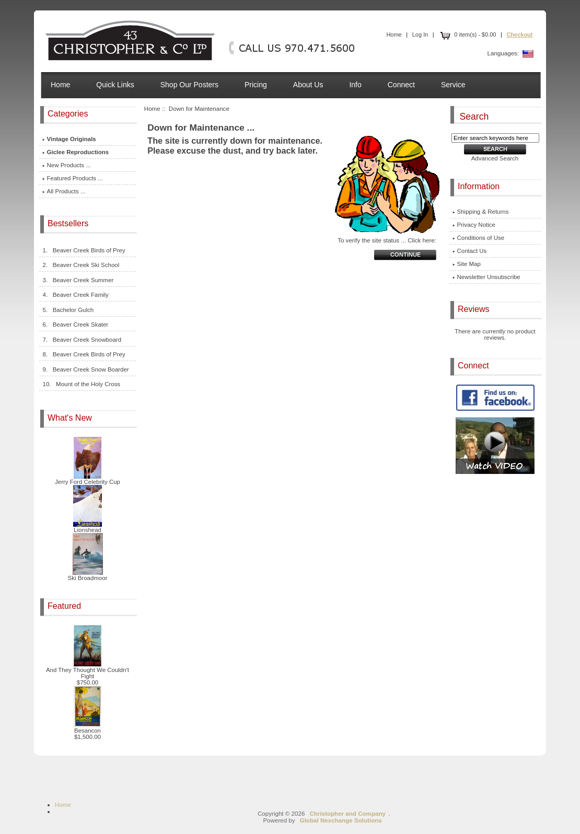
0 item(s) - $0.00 (467, 34)
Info (355, 84)
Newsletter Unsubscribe (486, 277)
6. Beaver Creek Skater (75, 324)
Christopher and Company (347, 813)
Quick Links (115, 84)
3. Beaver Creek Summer (78, 280)
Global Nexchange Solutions (341, 820)
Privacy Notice (474, 225)
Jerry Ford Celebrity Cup (87, 479)
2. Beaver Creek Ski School (81, 265)
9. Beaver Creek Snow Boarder (85, 369)
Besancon (87, 728)
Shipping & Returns (481, 212)
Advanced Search (495, 158)
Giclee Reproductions (75, 152)
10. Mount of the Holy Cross (81, 384)
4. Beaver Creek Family (75, 295)
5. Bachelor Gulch (68, 310)
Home (393, 34)
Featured (65, 605)
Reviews (475, 309)
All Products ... (64, 191)
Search (474, 116)
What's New (71, 417)
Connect (401, 84)
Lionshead (87, 527)
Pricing (256, 84)
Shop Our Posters (189, 84)
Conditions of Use (479, 238)
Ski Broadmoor (88, 575)
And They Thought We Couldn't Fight (87, 670)
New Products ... (66, 165)
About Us (308, 84)
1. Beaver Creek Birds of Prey (83, 250)
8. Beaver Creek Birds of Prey (83, 354)
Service (453, 84)
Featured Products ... (72, 178)
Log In (420, 34)
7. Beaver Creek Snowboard (81, 340)
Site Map (467, 264)
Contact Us (470, 251)
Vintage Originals (69, 139)
